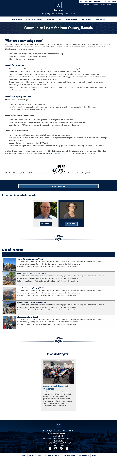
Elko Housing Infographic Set (27, 317)
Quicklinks (107, 1)
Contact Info (87, 5)
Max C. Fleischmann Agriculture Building (54, 438)
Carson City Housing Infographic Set (30, 259)
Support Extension (106, 5)
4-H (60, 19)
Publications (50, 19)
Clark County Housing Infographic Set (30, 288)
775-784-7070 (54, 443)
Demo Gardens (86, 19)
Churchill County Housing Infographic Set (31, 273)
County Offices (100, 19)
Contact (40, 455)
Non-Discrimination (84, 455)
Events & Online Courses (33, 19)
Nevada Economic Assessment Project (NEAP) (55, 387)
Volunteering (98, 1)
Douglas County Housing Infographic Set (31, 302)
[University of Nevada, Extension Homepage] (58, 425)
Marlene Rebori (71, 224)
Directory (95, 5)
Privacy (94, 455)
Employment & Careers (70, 455)
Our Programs (17, 19)
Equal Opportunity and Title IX (53, 455)
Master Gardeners (71, 19)
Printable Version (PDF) (58, 186)
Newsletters (88, 1)
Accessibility (32, 455)
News (81, 1)
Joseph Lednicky (45, 224)
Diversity (23, 455)
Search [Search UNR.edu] (114, 1)
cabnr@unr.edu (58, 440)
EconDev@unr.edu (59, 153)
